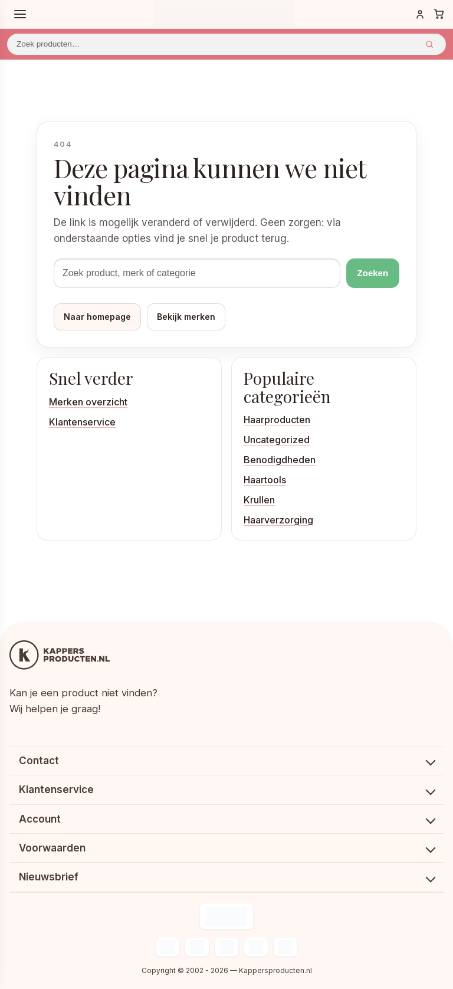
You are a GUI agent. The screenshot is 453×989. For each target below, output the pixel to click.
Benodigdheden (280, 460)
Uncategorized (277, 440)
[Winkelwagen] (439, 14)
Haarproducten (277, 419)
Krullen (259, 500)
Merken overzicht (88, 402)
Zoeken (429, 44)
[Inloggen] (420, 14)
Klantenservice (82, 422)
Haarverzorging (278, 520)
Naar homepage (97, 317)
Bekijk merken (186, 317)
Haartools (265, 480)
